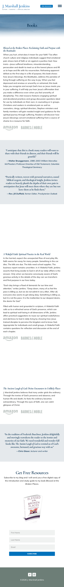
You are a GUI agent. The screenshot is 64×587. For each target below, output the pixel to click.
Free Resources (47, 6)
